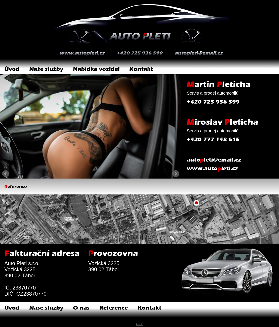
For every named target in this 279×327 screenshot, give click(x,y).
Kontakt (141, 69)
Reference (113, 307)
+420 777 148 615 (213, 139)
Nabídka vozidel (96, 69)
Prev (5, 173)
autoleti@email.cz (214, 159)
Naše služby (46, 69)
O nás (81, 307)
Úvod (12, 69)
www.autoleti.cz (212, 168)
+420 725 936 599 (213, 101)
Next (175, 173)
